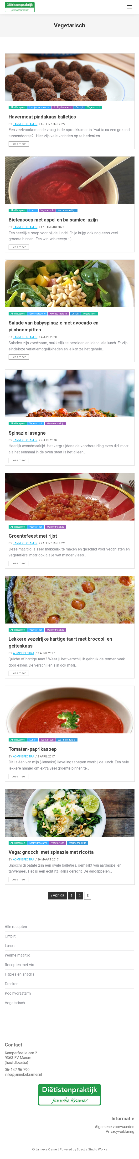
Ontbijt (79, 107)
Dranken (11, 984)
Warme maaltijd (67, 210)
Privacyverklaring (120, 1131)
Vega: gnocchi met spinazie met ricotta (51, 852)
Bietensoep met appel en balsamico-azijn (53, 220)
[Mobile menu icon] (129, 7)
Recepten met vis (19, 965)
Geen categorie (37, 313)
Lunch (32, 210)
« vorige (57, 896)
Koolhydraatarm (62, 107)
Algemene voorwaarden (114, 1127)
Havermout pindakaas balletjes (42, 117)
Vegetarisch (93, 107)
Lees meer (19, 144)
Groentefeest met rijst (33, 536)
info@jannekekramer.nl (23, 1074)
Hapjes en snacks (39, 107)
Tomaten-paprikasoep (33, 749)
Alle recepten (16, 926)
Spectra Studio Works (92, 1149)
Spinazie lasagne (27, 433)
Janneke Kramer (25, 124)
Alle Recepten (17, 107)
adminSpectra (23, 653)
